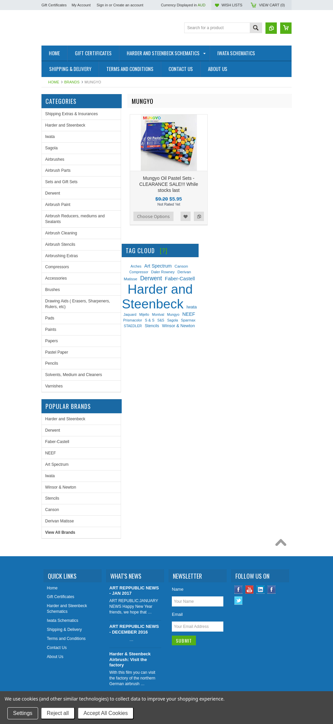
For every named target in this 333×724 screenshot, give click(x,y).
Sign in (102, 5)
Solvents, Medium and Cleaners (73, 374)
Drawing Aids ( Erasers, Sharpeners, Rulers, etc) (77, 304)
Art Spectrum (57, 464)
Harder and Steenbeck (65, 125)
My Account (81, 5)
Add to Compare (199, 216)
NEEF (50, 453)
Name (178, 589)
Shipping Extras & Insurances (71, 114)
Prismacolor (132, 320)
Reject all (58, 713)
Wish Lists (231, 5)
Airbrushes (54, 159)
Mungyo (173, 314)
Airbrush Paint (57, 204)
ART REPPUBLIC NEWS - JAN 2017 (134, 590)
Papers (51, 341)
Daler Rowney (163, 272)
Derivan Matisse (59, 521)
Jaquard (129, 314)
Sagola (51, 148)
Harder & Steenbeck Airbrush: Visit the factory (130, 659)
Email (177, 614)
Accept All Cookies (106, 713)
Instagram (271, 589)
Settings (22, 713)
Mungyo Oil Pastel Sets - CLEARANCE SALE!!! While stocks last (168, 184)
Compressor (138, 272)
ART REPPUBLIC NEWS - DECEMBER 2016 (134, 629)
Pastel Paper (56, 352)
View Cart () (272, 5)
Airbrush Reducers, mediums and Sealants (75, 219)
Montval (158, 314)
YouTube (249, 589)
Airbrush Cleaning (61, 233)
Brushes (52, 289)
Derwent (52, 193)
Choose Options (153, 216)
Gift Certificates (54, 5)
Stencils (52, 498)
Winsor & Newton (60, 487)
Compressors (57, 267)
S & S (149, 320)
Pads (49, 318)
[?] (164, 250)
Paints (50, 329)
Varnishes (54, 386)
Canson (52, 509)
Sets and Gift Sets (61, 181)
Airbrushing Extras (61, 256)
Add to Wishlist (186, 216)
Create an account (128, 5)
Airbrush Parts (58, 170)
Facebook (238, 589)
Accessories (56, 278)
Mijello (144, 314)
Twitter (238, 600)
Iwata (50, 136)
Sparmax (188, 320)
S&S (160, 320)
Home (53, 82)
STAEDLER (133, 326)
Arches (136, 266)
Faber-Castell (57, 441)
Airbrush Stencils (60, 244)
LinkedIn (260, 589)
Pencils (51, 363)
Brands (72, 82)
